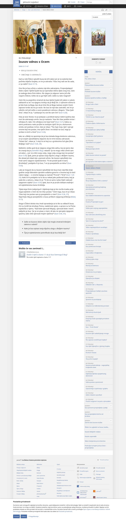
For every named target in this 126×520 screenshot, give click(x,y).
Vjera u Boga (20, 488)
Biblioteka (16, 10)
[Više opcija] (110, 10)
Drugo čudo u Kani (99, 103)
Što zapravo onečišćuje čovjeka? (99, 339)
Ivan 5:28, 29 (36, 144)
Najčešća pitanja (61, 472)
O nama (59, 469)
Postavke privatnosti (65, 511)
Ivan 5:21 (59, 122)
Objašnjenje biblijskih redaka (24, 470)
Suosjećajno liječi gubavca (99, 135)
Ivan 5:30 (22, 155)
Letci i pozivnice (41, 475)
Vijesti (58, 464)
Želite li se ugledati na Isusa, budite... (97, 427)
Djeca (18, 486)
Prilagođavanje (33, 516)
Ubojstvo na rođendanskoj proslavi (99, 305)
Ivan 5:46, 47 (60, 213)
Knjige (23, 10)
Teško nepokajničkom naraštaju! (99, 226)
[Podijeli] (106, 10)
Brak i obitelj (20, 481)
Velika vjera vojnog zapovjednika (99, 207)
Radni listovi (40, 483)
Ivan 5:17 (32, 84)
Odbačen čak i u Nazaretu (99, 284)
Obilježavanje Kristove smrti (64, 485)
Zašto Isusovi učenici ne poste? (99, 154)
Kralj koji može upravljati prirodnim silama (99, 319)
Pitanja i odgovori (21, 467)
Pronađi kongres (82, 471)
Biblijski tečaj (20, 473)
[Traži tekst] (97, 2)
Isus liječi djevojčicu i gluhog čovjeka (99, 345)
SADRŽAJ (98, 72)
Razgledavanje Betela (62, 480)
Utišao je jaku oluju (99, 258)
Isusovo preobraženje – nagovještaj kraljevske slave (99, 365)
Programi (39, 486)
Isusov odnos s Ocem (99, 167)
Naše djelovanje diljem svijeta (64, 496)
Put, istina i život (98, 78)
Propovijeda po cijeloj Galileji (99, 129)
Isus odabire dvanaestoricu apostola (99, 195)
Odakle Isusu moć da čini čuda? (99, 239)
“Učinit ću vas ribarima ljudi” (99, 116)
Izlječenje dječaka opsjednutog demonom (99, 374)
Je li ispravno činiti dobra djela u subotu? (99, 161)
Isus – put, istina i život (34, 10)
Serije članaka (40, 478)
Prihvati (16, 516)
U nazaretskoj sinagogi (99, 110)
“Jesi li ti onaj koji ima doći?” (99, 220)
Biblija (38, 467)
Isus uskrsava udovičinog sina (99, 214)
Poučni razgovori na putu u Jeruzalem (99, 400)
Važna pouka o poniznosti (99, 381)
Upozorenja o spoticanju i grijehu (99, 388)
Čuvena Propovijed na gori (99, 201)
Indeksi (39, 488)
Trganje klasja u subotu (99, 173)
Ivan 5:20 (63, 112)
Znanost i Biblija (21, 491)
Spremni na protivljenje (99, 298)
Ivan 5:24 (41, 132)
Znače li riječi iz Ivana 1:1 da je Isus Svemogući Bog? (47, 254)
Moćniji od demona (99, 265)
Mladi (18, 483)
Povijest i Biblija (21, 494)
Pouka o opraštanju (99, 233)
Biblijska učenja (20, 464)
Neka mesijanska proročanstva (95, 441)
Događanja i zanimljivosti (63, 490)
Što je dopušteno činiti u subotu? (99, 180)
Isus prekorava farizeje (99, 245)
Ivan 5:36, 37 (63, 194)
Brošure (39, 473)
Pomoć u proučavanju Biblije (24, 475)
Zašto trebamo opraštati (99, 394)
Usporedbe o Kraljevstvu (99, 252)
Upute (38, 491)
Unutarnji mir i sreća (22, 478)
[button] (41, 6)
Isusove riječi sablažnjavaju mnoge (99, 332)
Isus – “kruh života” (99, 326)
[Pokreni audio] (102, 10)
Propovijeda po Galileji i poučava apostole (99, 291)
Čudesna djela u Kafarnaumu (99, 122)
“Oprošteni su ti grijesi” (99, 141)
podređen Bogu (37, 150)
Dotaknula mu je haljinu (99, 271)
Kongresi (59, 488)
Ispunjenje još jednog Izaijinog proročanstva (99, 187)
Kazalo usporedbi (90, 436)
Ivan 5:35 (37, 182)
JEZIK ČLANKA (106, 14)
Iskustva (59, 493)
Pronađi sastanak (99, 468)
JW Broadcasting (41, 494)
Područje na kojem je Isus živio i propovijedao (95, 447)
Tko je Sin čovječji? (99, 358)
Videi (38, 496)
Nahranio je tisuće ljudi (99, 311)
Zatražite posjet (61, 475)
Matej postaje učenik (99, 148)
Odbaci (23, 516)
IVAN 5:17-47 (24, 66)
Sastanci (59, 483)
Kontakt (59, 477)
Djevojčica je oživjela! (99, 277)
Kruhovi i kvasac (99, 352)
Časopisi (39, 481)
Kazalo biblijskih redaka (92, 432)
